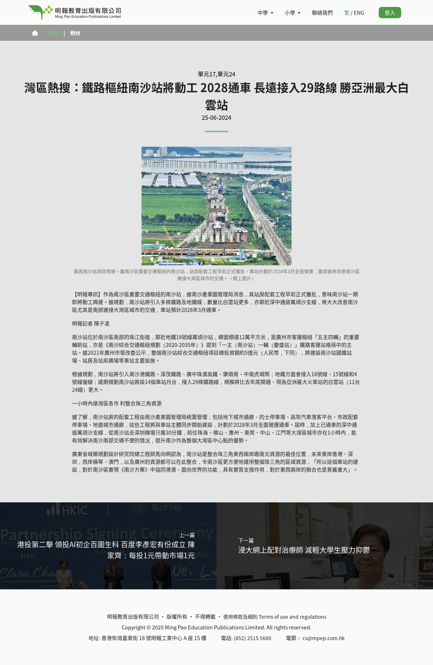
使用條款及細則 (239, 616)
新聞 (54, 33)
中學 (263, 12)
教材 (76, 33)
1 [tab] (216, 286)
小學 (290, 12)
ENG (359, 12)
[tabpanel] (216, 214)
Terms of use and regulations (293, 616)
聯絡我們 (322, 12)
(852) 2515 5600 (252, 638)
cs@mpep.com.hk (323, 638)
